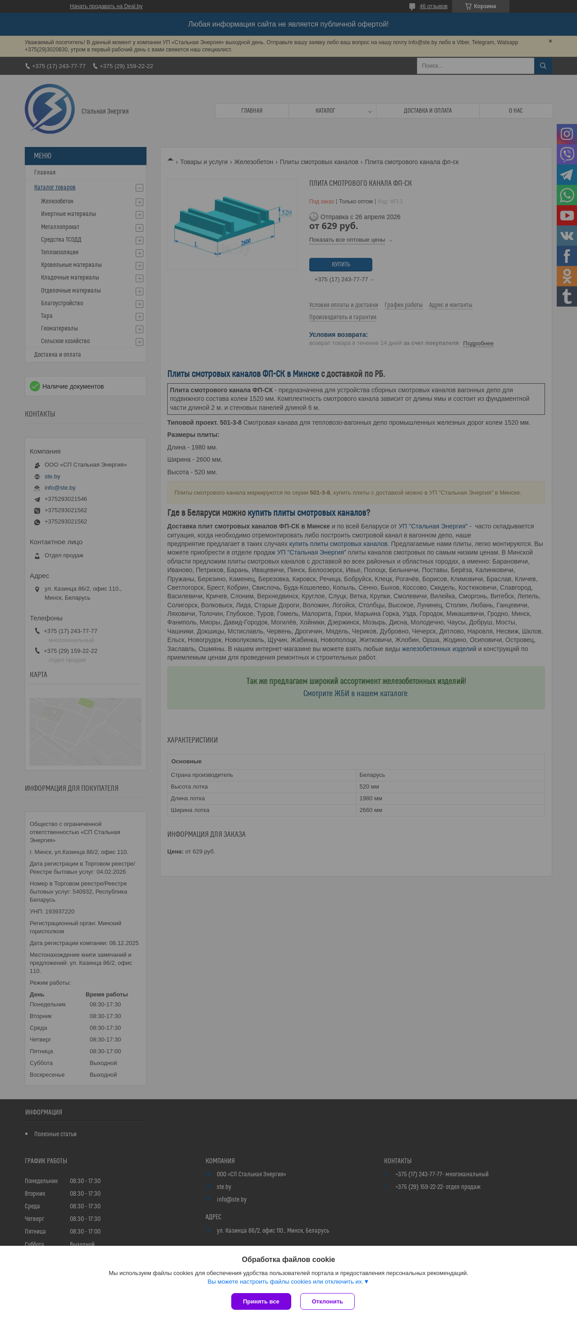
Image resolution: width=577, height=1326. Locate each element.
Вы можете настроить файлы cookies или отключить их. (285, 1281)
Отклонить (327, 1301)
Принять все (261, 1301)
